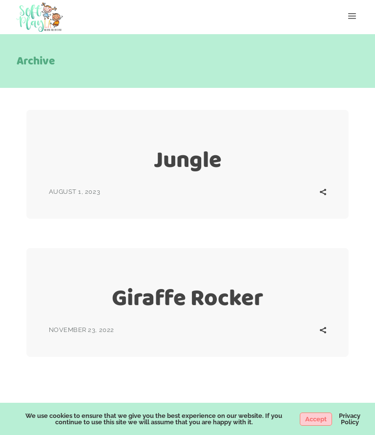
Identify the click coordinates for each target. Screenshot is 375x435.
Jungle (188, 159)
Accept (316, 419)
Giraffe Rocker (187, 297)
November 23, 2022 (81, 329)
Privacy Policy (349, 419)
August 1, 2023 (74, 191)
